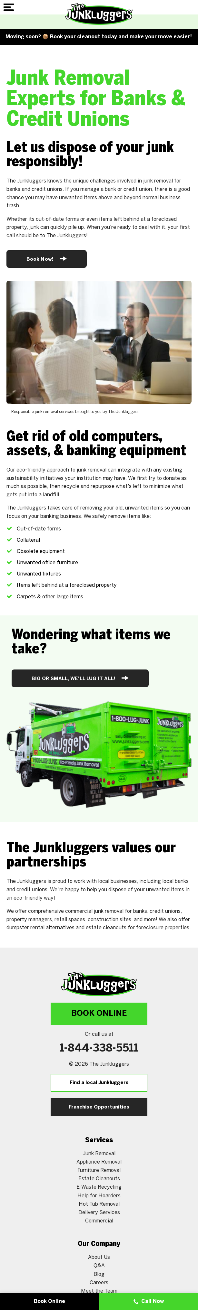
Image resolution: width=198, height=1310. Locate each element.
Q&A (99, 1265)
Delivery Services (99, 1212)
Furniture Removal (99, 1170)
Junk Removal (99, 1153)
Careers (99, 1282)
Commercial (99, 1221)
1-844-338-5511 (99, 1048)
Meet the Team (99, 1291)
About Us (99, 1257)
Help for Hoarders (99, 1195)
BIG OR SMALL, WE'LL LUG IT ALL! (80, 678)
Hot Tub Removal (99, 1204)
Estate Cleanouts (99, 1178)
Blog (99, 1274)
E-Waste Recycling (99, 1187)
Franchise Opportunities (99, 1107)
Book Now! (46, 259)
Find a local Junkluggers (99, 1083)
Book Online (99, 1013)
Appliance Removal (99, 1162)
